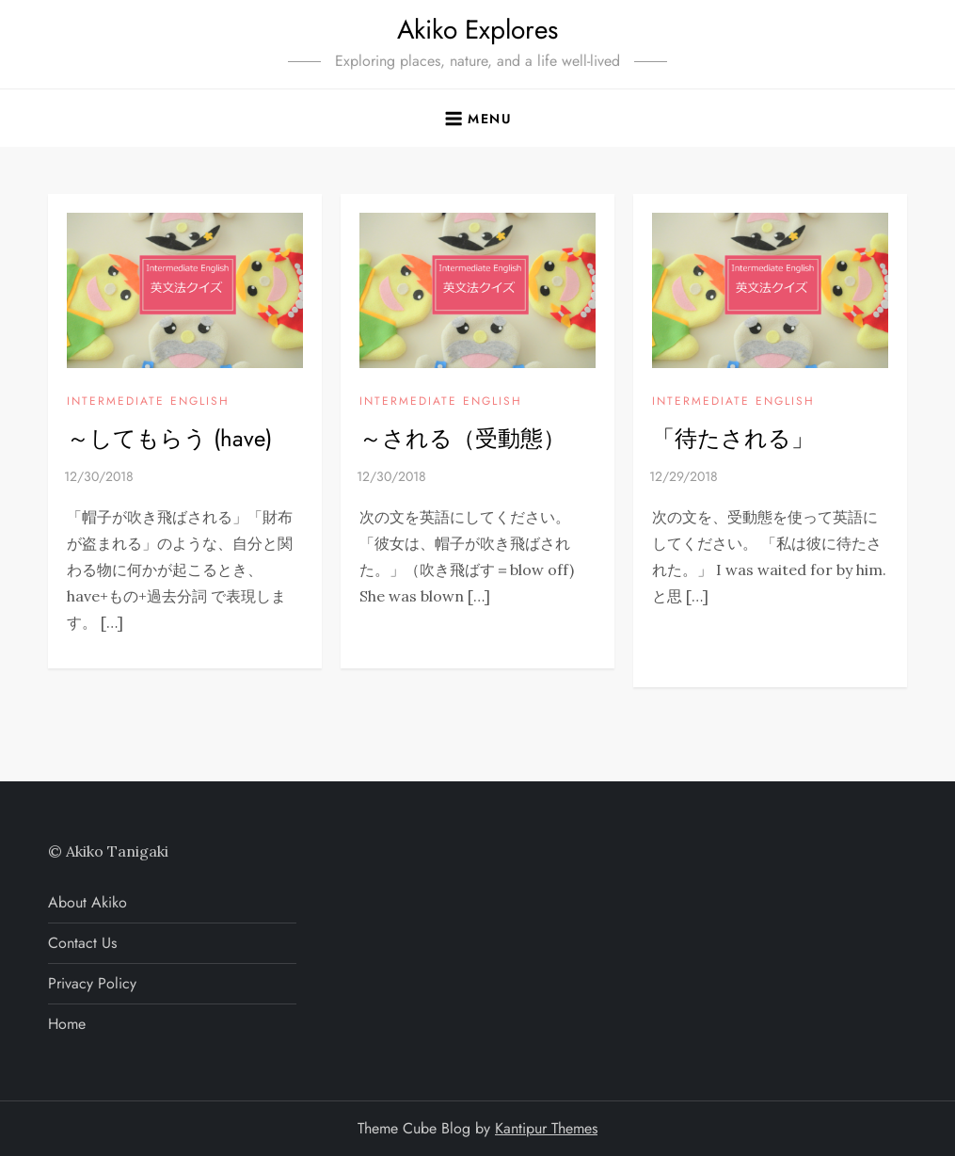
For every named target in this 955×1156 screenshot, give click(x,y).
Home (67, 1024)
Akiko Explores (477, 29)
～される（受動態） (462, 438)
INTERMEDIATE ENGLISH (148, 401)
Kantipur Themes (546, 1128)
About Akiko (87, 902)
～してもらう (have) (169, 438)
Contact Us (82, 943)
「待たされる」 (733, 438)
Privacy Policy (92, 983)
